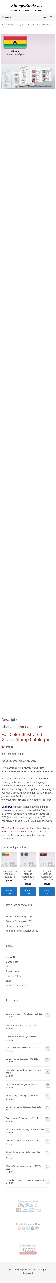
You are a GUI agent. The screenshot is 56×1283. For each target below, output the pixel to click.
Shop (9, 980)
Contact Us (12, 962)
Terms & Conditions (17, 985)
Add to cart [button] (9, 891)
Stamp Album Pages (17, 916)
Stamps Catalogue (15, 24)
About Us (11, 957)
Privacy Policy (13, 976)
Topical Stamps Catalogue (20, 930)
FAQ (8, 966)
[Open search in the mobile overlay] (51, 17)
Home (4, 24)
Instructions (12, 971)
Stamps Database (15, 926)
